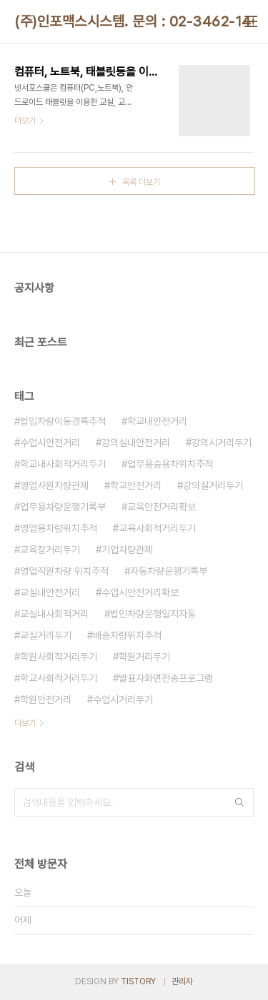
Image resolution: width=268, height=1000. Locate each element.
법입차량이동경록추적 (63, 421)
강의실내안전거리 (135, 442)
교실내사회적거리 (54, 614)
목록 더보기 (141, 182)
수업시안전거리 (50, 442)
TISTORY (138, 981)
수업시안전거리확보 (140, 592)
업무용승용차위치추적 (170, 464)
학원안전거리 (45, 699)
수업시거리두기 (123, 699)
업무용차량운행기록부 (63, 506)
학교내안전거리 (157, 421)
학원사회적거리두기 (58, 656)
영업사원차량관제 (54, 485)
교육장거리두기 (50, 549)
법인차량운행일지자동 (153, 614)
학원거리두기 (144, 656)
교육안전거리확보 (161, 506)
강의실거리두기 (213, 485)
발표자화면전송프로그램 (166, 678)
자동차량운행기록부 (168, 571)
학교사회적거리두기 (58, 678)
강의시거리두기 (222, 442)
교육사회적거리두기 (157, 528)
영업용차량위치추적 (58, 528)
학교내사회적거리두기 (63, 464)
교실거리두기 (45, 635)
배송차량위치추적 (127, 635)
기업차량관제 (127, 549)
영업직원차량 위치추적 (64, 571)
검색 (239, 802)
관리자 (182, 981)
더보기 (25, 723)
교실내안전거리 (50, 592)
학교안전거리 (136, 485)
